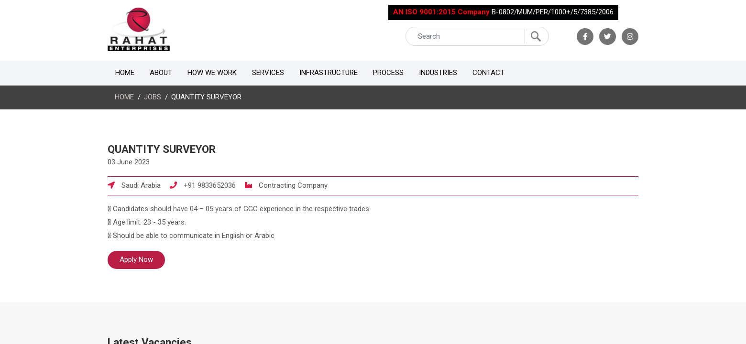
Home (124, 72)
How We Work (212, 72)
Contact (488, 72)
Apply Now (136, 259)
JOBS (152, 97)
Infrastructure (328, 72)
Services (268, 72)
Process (388, 72)
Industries (438, 72)
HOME (124, 97)
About (161, 72)
